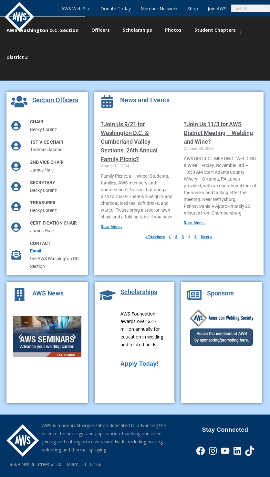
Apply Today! (139, 354)
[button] (20, 327)
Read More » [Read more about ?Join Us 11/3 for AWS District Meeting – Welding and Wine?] (194, 213)
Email (35, 241)
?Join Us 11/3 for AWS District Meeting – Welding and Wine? (218, 123)
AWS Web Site (76, 9)
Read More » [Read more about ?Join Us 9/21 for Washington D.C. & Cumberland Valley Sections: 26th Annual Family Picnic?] (111, 217)
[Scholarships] (107, 285)
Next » (206, 226)
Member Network (159, 9)
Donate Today (115, 9)
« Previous (155, 226)
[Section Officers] (19, 91)
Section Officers (55, 90)
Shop (192, 9)
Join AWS (217, 9)
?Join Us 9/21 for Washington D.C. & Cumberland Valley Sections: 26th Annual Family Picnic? (129, 132)
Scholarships (138, 282)
